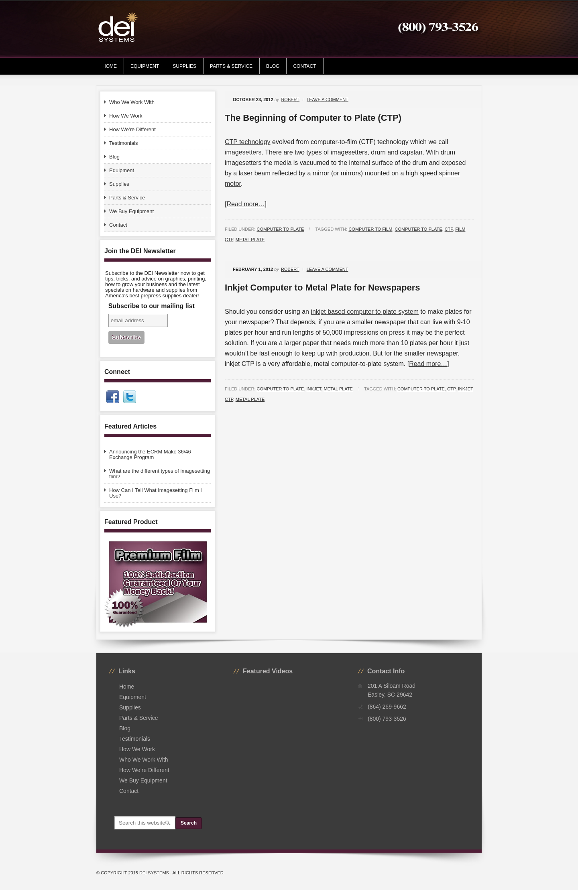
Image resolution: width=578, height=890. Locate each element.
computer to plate (418, 229)
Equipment (141, 66)
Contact (304, 66)
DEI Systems (154, 872)
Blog (272, 66)
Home (109, 66)
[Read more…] (246, 204)
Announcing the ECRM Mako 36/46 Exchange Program (150, 454)
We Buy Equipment (131, 211)
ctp (449, 229)
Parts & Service (231, 66)
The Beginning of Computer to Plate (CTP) (313, 118)
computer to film (370, 229)
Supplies (181, 66)
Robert (290, 99)
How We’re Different (132, 129)
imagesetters (243, 152)
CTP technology (248, 141)
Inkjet (314, 388)
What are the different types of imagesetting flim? (159, 474)
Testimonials (123, 143)
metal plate (250, 239)
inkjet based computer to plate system (365, 311)
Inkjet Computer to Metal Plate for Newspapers (322, 287)
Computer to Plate (280, 229)
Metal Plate (338, 388)
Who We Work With (132, 102)
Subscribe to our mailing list (151, 306)
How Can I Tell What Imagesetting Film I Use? (155, 493)
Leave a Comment (327, 99)
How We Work (125, 116)
